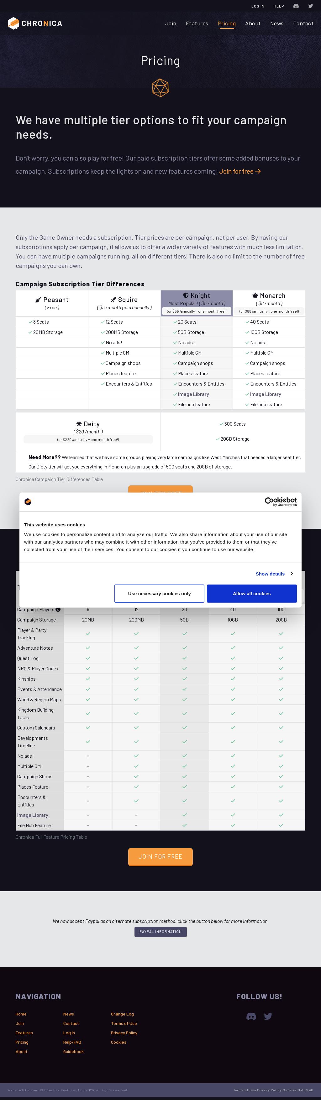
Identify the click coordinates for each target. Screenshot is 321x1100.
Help (279, 6)
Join (170, 23)
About (253, 23)
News (277, 23)
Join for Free (161, 859)
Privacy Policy (124, 1035)
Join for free (241, 172)
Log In (258, 6)
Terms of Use (124, 1026)
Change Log (122, 1017)
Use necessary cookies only (159, 593)
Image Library (193, 395)
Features (197, 23)
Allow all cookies (252, 593)
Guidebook (73, 1054)
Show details (270, 573)
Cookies (118, 1045)
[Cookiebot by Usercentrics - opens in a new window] (269, 501)
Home (21, 1017)
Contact (303, 23)
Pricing (227, 23)
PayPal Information (160, 934)
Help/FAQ (72, 1045)
